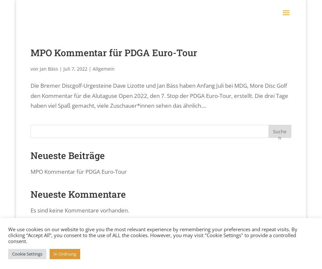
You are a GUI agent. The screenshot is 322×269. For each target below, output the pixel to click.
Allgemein (104, 69)
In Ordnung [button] (65, 254)
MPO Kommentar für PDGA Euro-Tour (114, 53)
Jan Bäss (49, 69)
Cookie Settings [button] (27, 254)
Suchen (280, 133)
